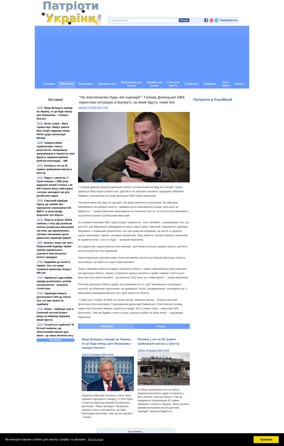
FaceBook (107, 326)
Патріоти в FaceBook (212, 99)
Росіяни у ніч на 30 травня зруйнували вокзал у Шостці (54, 169)
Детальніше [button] (95, 439)
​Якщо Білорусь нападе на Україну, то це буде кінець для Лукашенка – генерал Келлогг (107, 343)
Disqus (161, 326)
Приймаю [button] (266, 439)
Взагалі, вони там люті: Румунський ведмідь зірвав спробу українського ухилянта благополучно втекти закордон (55, 250)
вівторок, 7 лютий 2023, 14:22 (93, 108)
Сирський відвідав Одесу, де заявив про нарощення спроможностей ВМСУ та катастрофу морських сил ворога (54, 207)
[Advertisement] (142, 53)
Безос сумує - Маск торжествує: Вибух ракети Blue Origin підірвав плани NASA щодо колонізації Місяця (53, 130)
